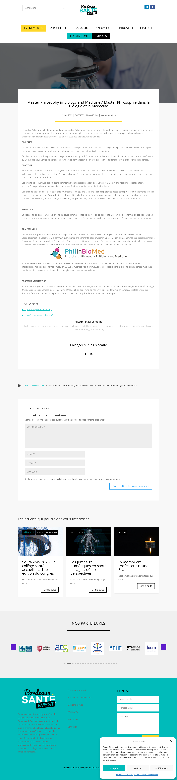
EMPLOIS (101, 36)
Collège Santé (28, 532)
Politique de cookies (124, 774)
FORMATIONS (79, 36)
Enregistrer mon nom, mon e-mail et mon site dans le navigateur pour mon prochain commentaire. (74, 479)
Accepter (114, 768)
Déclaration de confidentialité (146, 774)
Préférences (161, 768)
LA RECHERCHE (59, 28)
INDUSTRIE (126, 28)
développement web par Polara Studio (96, 767)
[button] (171, 741)
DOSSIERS (81, 28)
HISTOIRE (146, 28)
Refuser (138, 768)
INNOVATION (104, 28)
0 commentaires (108, 115)
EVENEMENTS (33, 28)
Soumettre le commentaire (131, 486)
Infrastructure (69, 767)
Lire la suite (50, 589)
